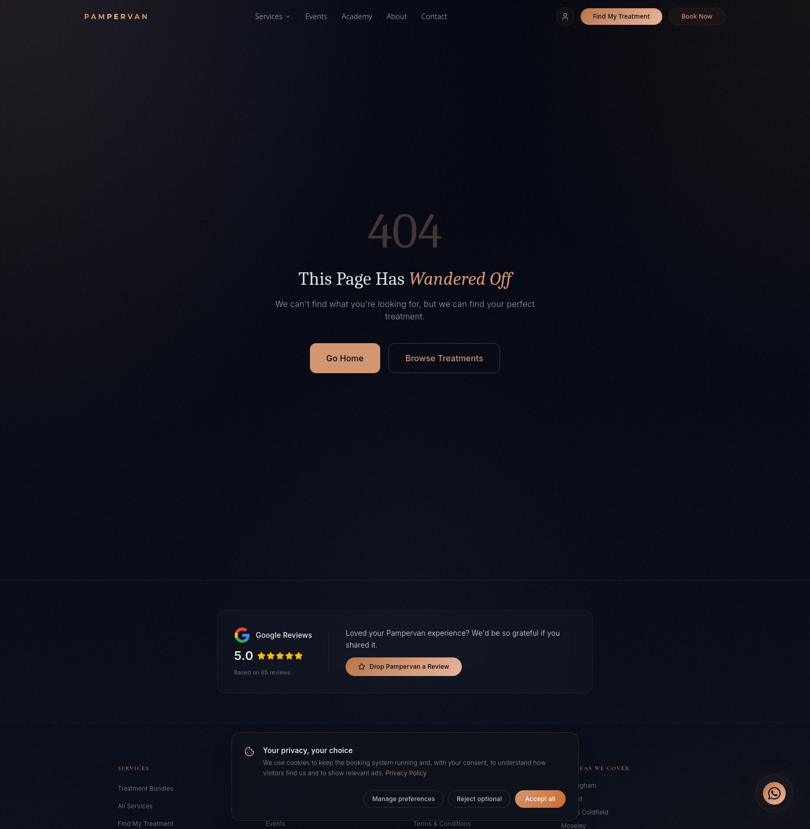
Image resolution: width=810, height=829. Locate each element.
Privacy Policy (406, 773)
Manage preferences (403, 799)
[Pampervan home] (116, 16)
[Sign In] (565, 16)
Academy (357, 16)
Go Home (345, 358)
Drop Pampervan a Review (403, 666)
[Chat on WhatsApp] (774, 793)
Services (273, 16)
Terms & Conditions (442, 823)
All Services (135, 806)
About (397, 16)
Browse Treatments (445, 358)
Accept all (540, 799)
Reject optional (479, 799)
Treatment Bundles (146, 788)
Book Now (696, 16)
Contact (434, 16)
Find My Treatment (621, 16)
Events (316, 16)
